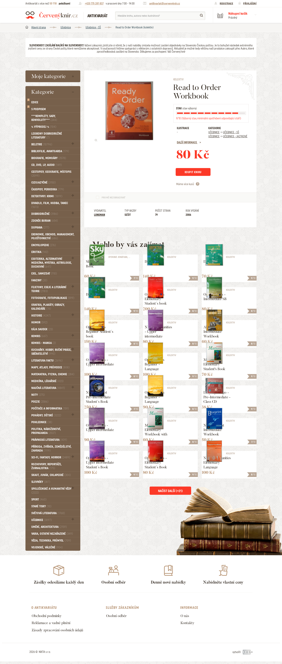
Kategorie (42, 92)
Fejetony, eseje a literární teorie (48, 289)
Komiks (39, 336)
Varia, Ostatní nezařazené (52, 533)
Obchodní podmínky (48, 616)
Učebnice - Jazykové (235, 136)
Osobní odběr (117, 616)
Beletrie (41, 144)
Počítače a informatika (50, 408)
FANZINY (39, 280)
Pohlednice (41, 422)
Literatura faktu (46, 360)
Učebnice (66, 27)
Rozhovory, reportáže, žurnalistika (46, 466)
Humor (39, 322)
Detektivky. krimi (46, 196)
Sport (38, 499)
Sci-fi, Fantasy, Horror (50, 457)
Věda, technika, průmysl (51, 540)
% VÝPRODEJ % (43, 127)
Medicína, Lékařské (47, 381)
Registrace (226, 3)
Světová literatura (48, 513)
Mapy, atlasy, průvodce (50, 367)
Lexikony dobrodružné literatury (46, 135)
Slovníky (40, 482)
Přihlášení (250, 3)
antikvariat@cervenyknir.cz (164, 3)
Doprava (40, 227)
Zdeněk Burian (44, 220)
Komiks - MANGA (43, 343)
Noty (38, 395)
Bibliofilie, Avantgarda (50, 151)
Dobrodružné (44, 214)
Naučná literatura (48, 388)
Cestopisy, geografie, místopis (51, 173)
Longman (99, 215)
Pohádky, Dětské (46, 415)
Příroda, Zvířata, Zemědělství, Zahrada (51, 448)
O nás (185, 616)
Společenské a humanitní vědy (51, 490)
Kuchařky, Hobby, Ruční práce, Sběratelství (51, 351)
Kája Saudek (42, 329)
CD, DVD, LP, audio (46, 165)
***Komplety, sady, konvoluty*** (44, 118)
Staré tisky (41, 506)
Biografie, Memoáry (48, 158)
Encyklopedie (43, 245)
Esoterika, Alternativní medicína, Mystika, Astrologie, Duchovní (51, 262)
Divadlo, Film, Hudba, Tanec (49, 205)
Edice (34, 102)
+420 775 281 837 (94, 3)
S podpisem (38, 109)
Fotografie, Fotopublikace (52, 298)
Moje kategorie (48, 76)
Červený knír (51, 15)
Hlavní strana (38, 27)
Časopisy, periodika (47, 189)
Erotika (39, 252)
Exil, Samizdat (44, 273)
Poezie (39, 401)
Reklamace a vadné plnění (53, 624)
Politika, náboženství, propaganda (46, 431)
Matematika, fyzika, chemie (52, 374)
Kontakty (188, 624)
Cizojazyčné (43, 182)
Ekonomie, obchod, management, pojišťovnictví (52, 236)
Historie (41, 315)
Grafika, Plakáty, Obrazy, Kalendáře (48, 306)
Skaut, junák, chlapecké (51, 475)
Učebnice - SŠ (93, 27)
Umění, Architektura (49, 527)
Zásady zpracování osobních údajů (60, 632)
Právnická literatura (49, 440)
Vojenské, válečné (47, 547)
